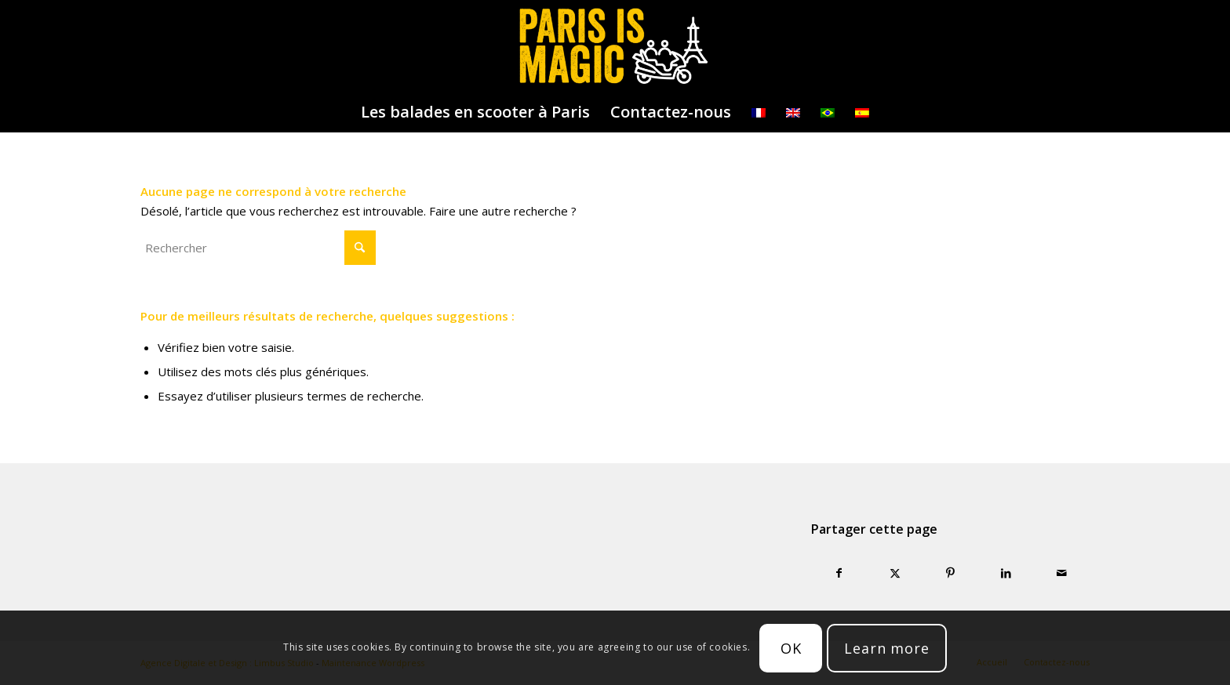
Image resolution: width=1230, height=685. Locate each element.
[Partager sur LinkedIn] (1006, 573)
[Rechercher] (258, 247)
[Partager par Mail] (1062, 573)
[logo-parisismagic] (614, 46)
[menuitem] (475, 112)
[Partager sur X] (895, 573)
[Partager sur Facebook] (839, 573)
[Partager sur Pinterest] (950, 573)
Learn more (887, 648)
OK (791, 648)
